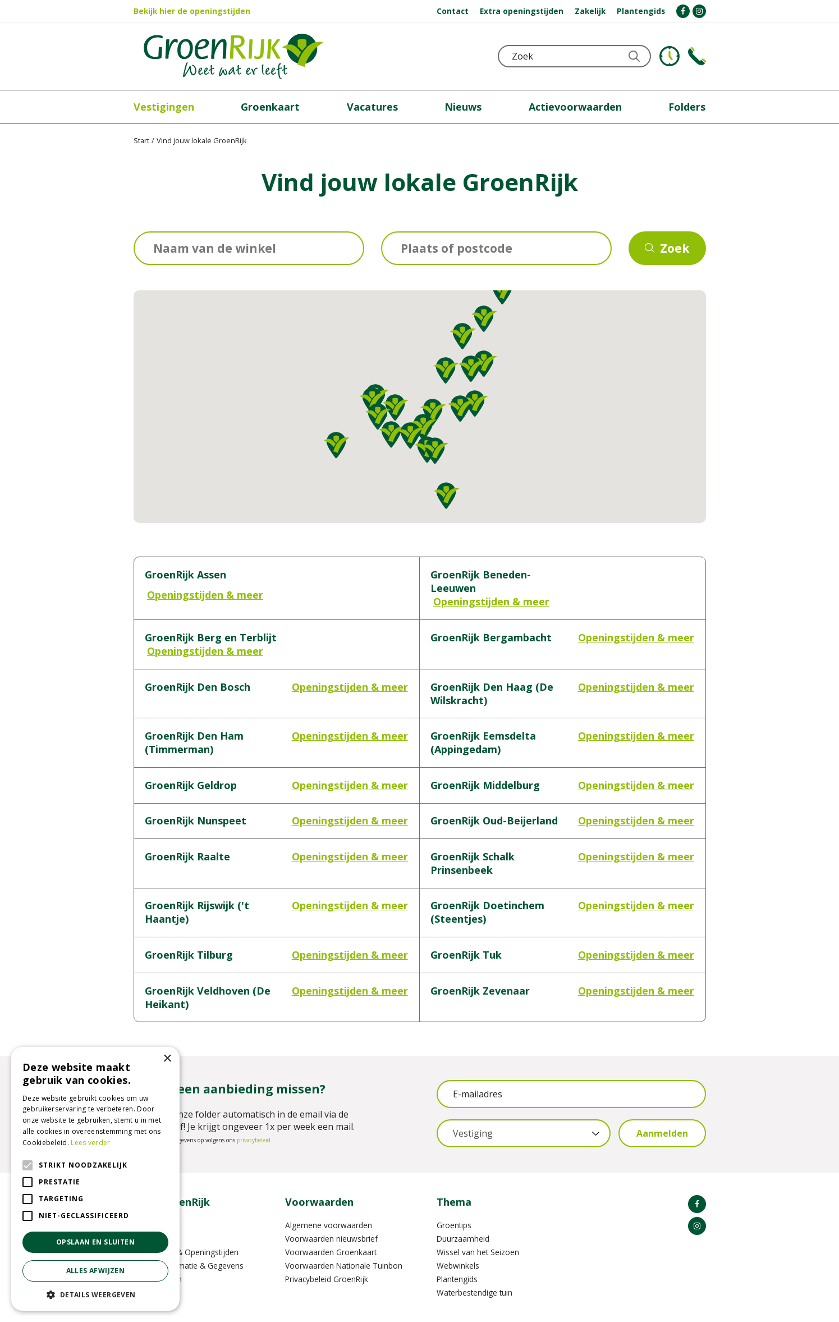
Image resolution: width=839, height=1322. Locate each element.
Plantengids (457, 1252)
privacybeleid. (254, 1113)
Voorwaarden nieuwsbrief (331, 1211)
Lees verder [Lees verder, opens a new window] (90, 1142)
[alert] (95, 1179)
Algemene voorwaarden (328, 1198)
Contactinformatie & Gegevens (189, 1238)
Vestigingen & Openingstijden (186, 1225)
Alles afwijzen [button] (95, 1270)
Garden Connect (417, 1305)
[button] (484, 319)
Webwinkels (458, 1238)
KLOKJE (669, 56)
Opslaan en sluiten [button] (95, 1242)
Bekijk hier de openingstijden (192, 11)
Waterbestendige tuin (474, 1265)
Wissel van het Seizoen (478, 1225)
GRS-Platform (479, 1305)
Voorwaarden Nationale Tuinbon (343, 1238)
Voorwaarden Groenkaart (331, 1225)
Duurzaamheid (463, 1211)
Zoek (674, 248)
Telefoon (697, 56)
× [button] (167, 1059)
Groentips (454, 1198)
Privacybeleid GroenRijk (326, 1252)
